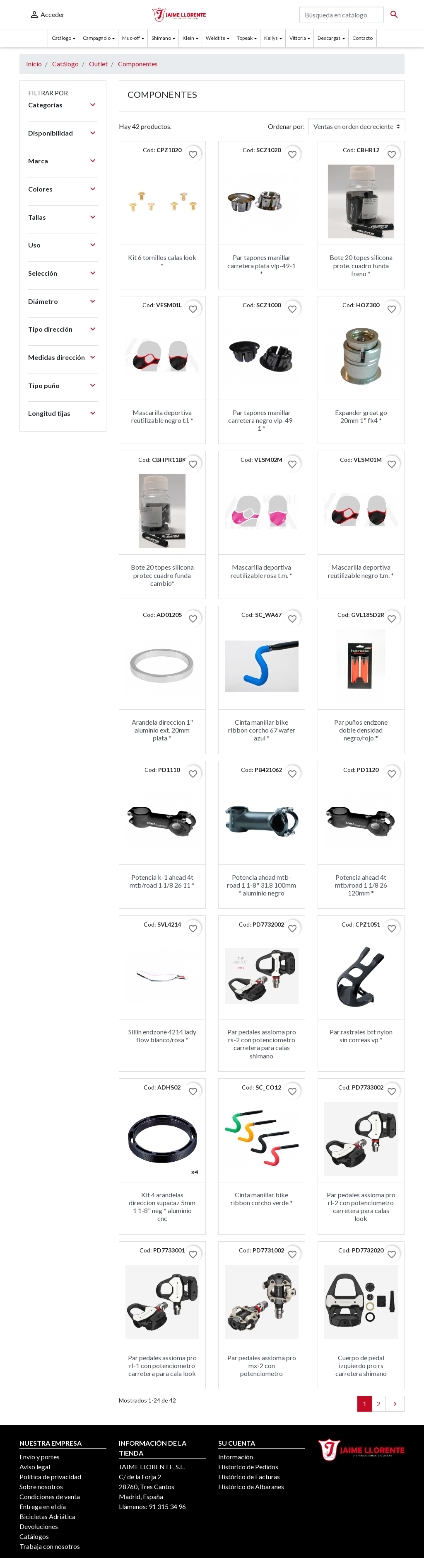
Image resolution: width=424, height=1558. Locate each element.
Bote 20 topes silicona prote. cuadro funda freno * (361, 265)
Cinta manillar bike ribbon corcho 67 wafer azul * (261, 730)
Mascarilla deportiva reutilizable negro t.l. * (162, 416)
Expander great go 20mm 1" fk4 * (361, 416)
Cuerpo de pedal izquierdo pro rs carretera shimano (361, 1365)
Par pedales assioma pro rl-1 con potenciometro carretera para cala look (162, 1365)
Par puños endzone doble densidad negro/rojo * (361, 730)
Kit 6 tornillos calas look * (162, 261)
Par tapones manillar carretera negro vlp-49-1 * (261, 420)
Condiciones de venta (49, 1496)
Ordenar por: (286, 126)
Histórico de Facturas (249, 1476)
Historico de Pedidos (248, 1467)
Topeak (245, 38)
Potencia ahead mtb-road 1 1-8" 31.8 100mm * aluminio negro (261, 885)
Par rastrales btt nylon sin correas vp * (361, 1036)
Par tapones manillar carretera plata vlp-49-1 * (261, 265)
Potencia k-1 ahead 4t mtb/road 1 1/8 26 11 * (162, 881)
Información (235, 1457)
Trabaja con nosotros (49, 1546)
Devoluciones (38, 1526)
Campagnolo (97, 38)
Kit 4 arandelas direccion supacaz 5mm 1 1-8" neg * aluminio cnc (162, 1207)
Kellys (271, 38)
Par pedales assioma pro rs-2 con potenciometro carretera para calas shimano (261, 1044)
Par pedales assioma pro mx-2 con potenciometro (261, 1365)
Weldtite (215, 38)
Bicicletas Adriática (47, 1516)
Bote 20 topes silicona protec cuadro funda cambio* (162, 575)
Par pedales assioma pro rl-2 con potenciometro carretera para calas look (361, 1207)
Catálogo (61, 38)
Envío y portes (39, 1457)
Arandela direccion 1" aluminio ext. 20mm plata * (162, 730)
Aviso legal (34, 1467)
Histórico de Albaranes (251, 1486)
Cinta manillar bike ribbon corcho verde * (262, 1198)
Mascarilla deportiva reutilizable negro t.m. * (361, 571)
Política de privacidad (50, 1476)
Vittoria (297, 38)
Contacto (362, 38)
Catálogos (34, 1536)
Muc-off (131, 38)
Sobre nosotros (41, 1486)
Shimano (161, 38)
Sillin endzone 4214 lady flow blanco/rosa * (162, 1036)
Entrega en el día (42, 1506)
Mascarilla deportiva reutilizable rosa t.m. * (261, 571)
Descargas (329, 38)
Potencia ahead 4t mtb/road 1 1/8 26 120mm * (361, 885)
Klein (188, 38)
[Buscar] (341, 14)
